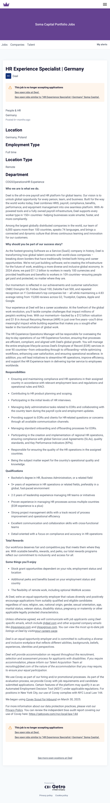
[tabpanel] (55, 451)
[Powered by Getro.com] (55, 786)
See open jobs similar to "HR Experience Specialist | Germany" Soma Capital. (57, 97)
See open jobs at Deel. (27, 92)
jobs (4, 44)
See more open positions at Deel (55, 757)
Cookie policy (61, 795)
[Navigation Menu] (105, 4)
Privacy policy (46, 795)
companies (17, 44)
